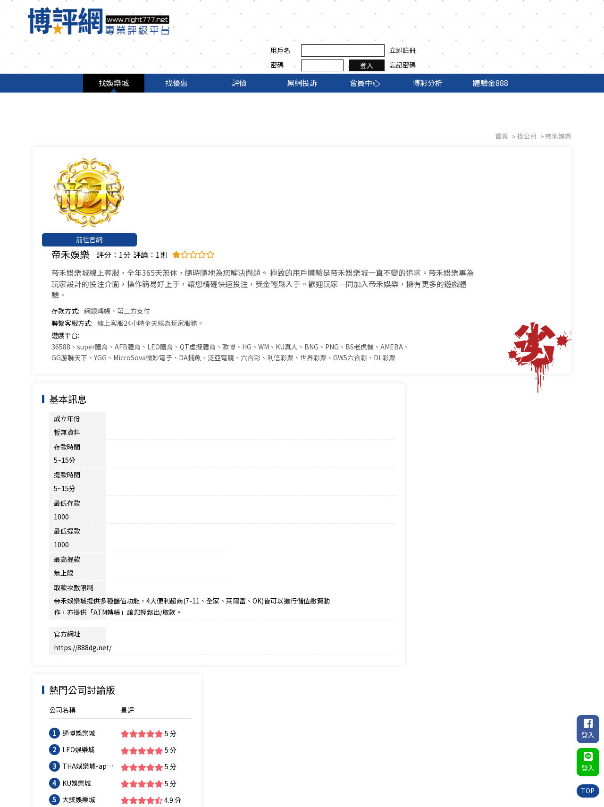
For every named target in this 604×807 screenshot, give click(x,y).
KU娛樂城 (454, 381)
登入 (523, 28)
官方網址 (67, 413)
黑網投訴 (302, 51)
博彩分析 (427, 51)
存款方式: (151, 189)
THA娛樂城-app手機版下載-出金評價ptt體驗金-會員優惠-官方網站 (464, 365)
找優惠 (176, 51)
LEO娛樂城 (456, 348)
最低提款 (67, 366)
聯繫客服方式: (157, 201)
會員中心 (365, 51)
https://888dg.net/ (139, 413)
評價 (239, 51)
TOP (588, 790)
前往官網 (85, 207)
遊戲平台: (151, 213)
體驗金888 (490, 51)
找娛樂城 (114, 51)
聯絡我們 (559, 766)
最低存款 (67, 351)
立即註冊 (559, 13)
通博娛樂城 (456, 332)
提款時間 (67, 337)
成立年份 (67, 308)
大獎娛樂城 (456, 398)
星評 (500, 309)
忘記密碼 (559, 28)
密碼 (433, 28)
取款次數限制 (74, 380)
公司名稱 (440, 309)
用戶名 (437, 13)
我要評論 (543, 568)
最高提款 (238, 366)
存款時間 (67, 322)
